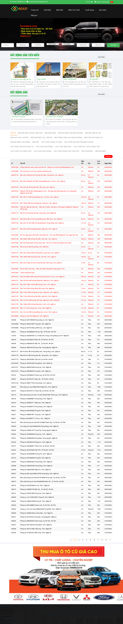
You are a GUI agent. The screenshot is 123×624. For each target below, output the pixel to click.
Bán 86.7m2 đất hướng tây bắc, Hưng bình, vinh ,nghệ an (39, 358)
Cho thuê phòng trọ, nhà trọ (66, 153)
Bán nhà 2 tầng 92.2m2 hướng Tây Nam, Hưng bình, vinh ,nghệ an (42, 177)
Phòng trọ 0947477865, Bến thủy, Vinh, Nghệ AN (35, 531)
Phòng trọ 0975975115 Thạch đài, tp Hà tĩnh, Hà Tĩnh (37, 393)
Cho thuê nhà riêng (44, 149)
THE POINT (41, 81)
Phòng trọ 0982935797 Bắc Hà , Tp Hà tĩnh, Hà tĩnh (36, 346)
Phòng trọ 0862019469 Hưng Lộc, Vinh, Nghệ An (35, 369)
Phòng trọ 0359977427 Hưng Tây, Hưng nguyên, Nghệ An (38, 432)
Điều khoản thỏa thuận (7, 614)
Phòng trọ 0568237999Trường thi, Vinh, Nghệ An (35, 503)
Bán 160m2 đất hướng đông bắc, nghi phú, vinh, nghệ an (38, 205)
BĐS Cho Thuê (74, 10)
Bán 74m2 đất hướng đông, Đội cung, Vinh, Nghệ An (37, 291)
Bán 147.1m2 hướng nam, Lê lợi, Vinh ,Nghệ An (35, 310)
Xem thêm (101, 57)
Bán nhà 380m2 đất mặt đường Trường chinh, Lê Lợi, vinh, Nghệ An (42, 279)
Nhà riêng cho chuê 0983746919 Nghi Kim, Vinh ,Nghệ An (38, 389)
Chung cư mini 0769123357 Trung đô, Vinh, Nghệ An (37, 499)
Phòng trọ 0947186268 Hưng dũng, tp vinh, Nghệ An (37, 322)
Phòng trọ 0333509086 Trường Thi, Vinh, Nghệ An (36, 456)
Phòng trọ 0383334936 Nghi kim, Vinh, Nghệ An (35, 472)
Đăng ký (99, 2)
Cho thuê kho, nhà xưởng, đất (87, 149)
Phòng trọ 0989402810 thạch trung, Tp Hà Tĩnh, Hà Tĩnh (38, 523)
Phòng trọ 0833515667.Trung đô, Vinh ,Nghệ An (35, 326)
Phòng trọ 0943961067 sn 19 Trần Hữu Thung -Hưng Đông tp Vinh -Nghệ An (44, 338)
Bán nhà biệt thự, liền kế (41, 140)
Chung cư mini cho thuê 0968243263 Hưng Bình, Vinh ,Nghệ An (40, 511)
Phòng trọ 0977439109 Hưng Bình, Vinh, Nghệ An (36, 527)
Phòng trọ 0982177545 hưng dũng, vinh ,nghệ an (36, 385)
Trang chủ (35, 10)
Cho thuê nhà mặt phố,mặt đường (78, 144)
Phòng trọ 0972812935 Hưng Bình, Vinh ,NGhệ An (36, 365)
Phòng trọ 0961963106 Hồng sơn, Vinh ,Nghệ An (35, 444)
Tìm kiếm (113, 45)
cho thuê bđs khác (63, 149)
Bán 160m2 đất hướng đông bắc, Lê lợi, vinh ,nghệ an (38, 306)
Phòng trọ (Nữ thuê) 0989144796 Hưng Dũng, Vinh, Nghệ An (39, 476)
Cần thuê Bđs (87, 153)
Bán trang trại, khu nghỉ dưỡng (68, 140)
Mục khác (102, 10)
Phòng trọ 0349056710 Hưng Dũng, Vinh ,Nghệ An (36, 409)
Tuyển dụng (89, 10)
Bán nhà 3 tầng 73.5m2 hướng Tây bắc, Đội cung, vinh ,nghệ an (41, 265)
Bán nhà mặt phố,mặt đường (70, 135)
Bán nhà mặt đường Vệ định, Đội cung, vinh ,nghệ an (37, 189)
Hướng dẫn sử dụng (6, 612)
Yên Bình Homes (18, 119)
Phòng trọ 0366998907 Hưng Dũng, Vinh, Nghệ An (36, 401)
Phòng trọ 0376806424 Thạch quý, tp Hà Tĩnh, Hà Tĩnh (37, 377)
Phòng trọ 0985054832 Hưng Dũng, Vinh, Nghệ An (36, 464)
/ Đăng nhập (105, 2)
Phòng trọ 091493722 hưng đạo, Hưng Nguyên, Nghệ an (38, 519)
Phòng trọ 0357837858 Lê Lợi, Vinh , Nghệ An (35, 488)
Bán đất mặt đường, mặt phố (30, 135)
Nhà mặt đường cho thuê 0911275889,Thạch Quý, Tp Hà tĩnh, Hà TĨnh (43, 425)
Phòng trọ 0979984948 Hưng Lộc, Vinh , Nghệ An (36, 436)
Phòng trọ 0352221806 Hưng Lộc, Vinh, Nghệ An (35, 495)
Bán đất (35, 144)
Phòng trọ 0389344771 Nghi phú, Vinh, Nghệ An (35, 405)
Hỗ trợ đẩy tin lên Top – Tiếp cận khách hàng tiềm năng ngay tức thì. (42, 271)
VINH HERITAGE (70, 81)
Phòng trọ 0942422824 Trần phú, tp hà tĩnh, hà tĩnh (36, 362)
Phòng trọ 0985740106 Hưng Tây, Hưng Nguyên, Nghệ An (38, 350)
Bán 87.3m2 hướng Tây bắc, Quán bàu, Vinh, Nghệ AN (38, 215)
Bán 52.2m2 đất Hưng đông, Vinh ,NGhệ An (34, 249)
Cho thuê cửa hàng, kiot (21, 153)
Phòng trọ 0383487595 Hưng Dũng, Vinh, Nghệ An (36, 468)
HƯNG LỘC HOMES (54, 119)
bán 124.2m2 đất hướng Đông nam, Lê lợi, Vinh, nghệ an (38, 314)
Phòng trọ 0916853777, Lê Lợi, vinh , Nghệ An (35, 421)
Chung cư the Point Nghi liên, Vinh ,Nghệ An (34, 318)
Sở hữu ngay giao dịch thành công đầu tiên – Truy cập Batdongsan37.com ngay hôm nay (49, 237)
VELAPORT (93, 81)
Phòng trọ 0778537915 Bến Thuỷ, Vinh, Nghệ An (35, 535)
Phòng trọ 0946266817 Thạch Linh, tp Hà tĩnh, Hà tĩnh (37, 448)
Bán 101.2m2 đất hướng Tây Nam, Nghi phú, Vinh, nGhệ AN (39, 302)
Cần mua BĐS (100, 153)
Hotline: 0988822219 (18, 1)
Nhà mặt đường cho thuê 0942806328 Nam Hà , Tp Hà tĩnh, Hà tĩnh (42, 484)
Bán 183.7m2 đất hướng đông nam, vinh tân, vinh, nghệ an (39, 199)
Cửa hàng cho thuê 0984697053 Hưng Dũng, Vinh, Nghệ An (39, 428)
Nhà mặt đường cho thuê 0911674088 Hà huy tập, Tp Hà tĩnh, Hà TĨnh (43, 480)
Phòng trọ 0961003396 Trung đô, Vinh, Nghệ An (35, 413)
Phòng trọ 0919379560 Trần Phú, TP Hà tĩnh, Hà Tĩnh (37, 452)
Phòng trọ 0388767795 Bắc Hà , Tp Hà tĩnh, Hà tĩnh (36, 491)
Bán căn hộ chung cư (93, 140)
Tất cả (13, 135)
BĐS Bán (59, 10)
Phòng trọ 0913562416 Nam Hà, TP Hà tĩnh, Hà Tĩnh (37, 342)
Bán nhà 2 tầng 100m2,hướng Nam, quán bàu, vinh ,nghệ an (40, 255)
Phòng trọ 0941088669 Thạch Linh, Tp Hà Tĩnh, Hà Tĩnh (38, 507)
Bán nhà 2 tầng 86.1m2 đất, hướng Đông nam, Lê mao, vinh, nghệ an (42, 183)
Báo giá (2, 621)
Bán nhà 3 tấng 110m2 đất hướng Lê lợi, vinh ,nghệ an (38, 287)
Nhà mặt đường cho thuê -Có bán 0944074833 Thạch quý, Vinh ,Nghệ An (44, 397)
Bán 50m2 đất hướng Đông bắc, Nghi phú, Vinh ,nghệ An (38, 231)
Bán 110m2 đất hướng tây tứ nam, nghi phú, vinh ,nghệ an (39, 294)
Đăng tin (34, 15)
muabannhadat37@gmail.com (38, 1)
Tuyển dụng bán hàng (27, 275)
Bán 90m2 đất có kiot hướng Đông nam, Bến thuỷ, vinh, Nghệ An (41, 221)
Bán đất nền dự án (93, 135)
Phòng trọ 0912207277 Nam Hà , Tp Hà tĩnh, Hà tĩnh (37, 381)
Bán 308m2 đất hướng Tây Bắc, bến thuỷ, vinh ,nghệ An (38, 241)
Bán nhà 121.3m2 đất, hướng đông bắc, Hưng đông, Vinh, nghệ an (42, 225)
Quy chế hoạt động (6, 618)
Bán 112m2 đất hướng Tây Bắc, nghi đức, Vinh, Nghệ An (38, 298)
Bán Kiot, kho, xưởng (19, 140)
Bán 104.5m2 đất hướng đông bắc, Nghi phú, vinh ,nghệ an (39, 283)
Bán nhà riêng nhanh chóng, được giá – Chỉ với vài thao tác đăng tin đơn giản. (46, 245)
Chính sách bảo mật (6, 616)
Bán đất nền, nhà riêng (20, 144)
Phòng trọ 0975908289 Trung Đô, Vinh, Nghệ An (35, 460)
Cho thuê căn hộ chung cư (22, 149)
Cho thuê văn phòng (42, 153)
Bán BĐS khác (50, 135)
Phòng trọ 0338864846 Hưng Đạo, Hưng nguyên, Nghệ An (38, 440)
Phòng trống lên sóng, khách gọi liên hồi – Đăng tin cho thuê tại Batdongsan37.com (47, 170)
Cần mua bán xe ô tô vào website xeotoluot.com (36, 173)
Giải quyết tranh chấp (6, 623)
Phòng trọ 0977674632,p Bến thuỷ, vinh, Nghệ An (36, 330)
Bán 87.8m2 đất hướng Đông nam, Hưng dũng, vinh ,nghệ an (40, 354)
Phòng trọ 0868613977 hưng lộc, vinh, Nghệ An (35, 417)
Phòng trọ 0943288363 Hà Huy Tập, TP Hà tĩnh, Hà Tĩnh (38, 334)
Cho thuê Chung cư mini (51, 144)
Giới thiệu (47, 10)
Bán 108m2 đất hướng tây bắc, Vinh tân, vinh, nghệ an (38, 259)
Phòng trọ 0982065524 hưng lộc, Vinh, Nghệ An (35, 373)
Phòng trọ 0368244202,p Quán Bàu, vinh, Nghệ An (36, 515)
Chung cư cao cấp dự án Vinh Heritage (22, 81)
